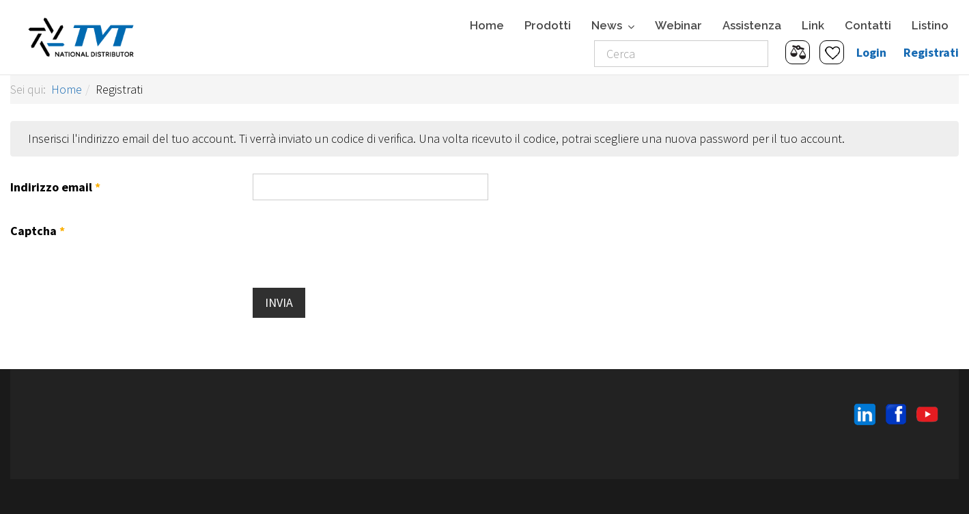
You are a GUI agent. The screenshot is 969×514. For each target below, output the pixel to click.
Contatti (868, 25)
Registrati (931, 52)
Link (813, 25)
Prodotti (547, 25)
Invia (279, 302)
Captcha (37, 231)
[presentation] (356, 244)
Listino (930, 25)
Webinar (678, 25)
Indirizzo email (55, 187)
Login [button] (871, 52)
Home (487, 25)
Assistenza (751, 25)
